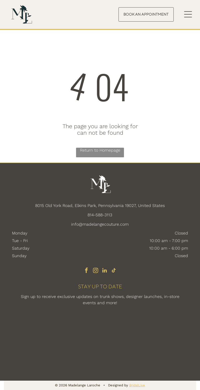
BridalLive (137, 385)
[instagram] (95, 271)
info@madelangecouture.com (100, 224)
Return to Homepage (100, 150)
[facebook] (86, 271)
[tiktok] (114, 271)
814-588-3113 (100, 214)
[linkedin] (105, 271)
